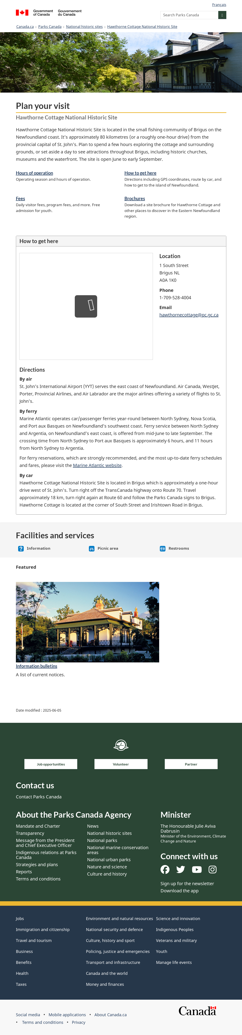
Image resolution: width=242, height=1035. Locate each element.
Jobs (20, 918)
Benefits (24, 962)
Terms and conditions (38, 879)
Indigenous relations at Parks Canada (46, 854)
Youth (161, 951)
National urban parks (109, 860)
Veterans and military (176, 940)
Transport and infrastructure (113, 962)
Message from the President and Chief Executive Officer (45, 842)
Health (22, 973)
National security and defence (114, 929)
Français (219, 4)
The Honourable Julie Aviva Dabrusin (193, 833)
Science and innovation (178, 918)
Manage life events (174, 962)
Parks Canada (50, 26)
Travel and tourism (34, 940)
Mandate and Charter (38, 826)
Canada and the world (107, 973)
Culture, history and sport (110, 940)
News (93, 826)
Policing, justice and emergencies (118, 951)
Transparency (30, 833)
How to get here (140, 173)
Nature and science (107, 867)
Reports (24, 872)
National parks (102, 840)
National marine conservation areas (117, 849)
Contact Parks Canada (39, 797)
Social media (28, 1014)
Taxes (21, 984)
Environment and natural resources (119, 918)
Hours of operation (34, 173)
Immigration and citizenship (43, 929)
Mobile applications (67, 1014)
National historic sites (84, 26)
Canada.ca (25, 26)
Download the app (180, 891)
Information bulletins (36, 666)
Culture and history (107, 874)
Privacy (78, 1022)
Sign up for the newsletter (187, 883)
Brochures (134, 198)
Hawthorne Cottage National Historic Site (142, 26)
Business (24, 951)
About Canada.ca (110, 1014)
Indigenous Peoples (175, 929)
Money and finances (105, 984)
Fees (20, 198)
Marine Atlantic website (97, 465)
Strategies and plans (37, 864)
